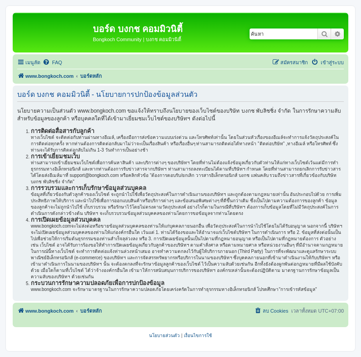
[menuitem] (52, 62)
